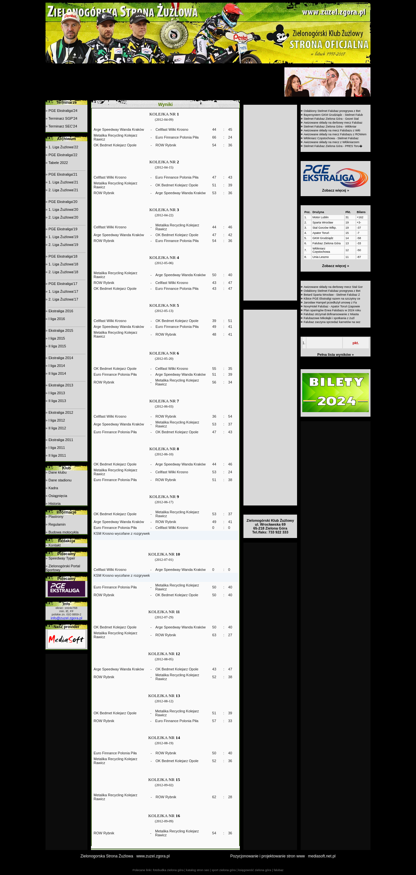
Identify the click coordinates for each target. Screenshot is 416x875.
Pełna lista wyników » (335, 355)
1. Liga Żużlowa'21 (63, 182)
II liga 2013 (57, 401)
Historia (54, 503)
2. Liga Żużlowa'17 (63, 299)
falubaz (278, 870)
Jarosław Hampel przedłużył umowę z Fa (330, 302)
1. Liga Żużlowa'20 (63, 209)
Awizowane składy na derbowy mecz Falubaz (333, 122)
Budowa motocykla (63, 532)
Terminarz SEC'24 (62, 126)
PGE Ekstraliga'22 (62, 155)
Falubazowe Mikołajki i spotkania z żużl (329, 318)
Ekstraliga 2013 (60, 385)
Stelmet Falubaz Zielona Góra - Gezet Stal (331, 118)
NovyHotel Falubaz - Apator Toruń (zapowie (332, 306)
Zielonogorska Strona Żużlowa (107, 856)
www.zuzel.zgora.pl (153, 856)
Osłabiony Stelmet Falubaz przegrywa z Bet (332, 111)
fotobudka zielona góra (168, 870)
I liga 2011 (56, 448)
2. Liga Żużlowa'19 (63, 245)
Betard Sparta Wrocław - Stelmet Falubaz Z (332, 294)
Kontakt (54, 545)
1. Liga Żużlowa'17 (63, 291)
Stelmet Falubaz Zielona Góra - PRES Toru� (333, 146)
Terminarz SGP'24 (62, 118)
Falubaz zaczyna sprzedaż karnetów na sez (332, 322)
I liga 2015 (56, 338)
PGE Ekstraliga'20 (62, 202)
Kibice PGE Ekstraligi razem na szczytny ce (332, 298)
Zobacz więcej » (335, 190)
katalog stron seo (197, 870)
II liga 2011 (57, 455)
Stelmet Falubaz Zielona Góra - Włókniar (330, 126)
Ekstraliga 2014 (60, 358)
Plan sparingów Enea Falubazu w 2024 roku (332, 310)
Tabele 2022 (58, 163)
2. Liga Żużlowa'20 (63, 217)
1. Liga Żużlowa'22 (63, 147)
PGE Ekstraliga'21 (62, 174)
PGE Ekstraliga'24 (62, 111)
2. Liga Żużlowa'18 (63, 272)
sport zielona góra (224, 870)
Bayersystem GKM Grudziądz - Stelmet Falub (333, 114)
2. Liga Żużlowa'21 (63, 190)
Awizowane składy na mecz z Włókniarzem (331, 142)
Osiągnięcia (57, 496)
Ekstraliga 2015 (60, 330)
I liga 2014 (56, 366)
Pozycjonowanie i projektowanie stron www (267, 856)
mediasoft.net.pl (322, 856)
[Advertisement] (164, 82)
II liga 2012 (57, 428)
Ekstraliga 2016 (60, 311)
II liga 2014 (57, 373)
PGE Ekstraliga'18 (62, 256)
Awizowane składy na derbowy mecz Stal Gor (333, 287)
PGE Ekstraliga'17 (62, 284)
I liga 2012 (56, 420)
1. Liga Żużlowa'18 (63, 264)
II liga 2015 (57, 346)
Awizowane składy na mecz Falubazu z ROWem (335, 134)
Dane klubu (57, 472)
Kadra (53, 488)
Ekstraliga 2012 (60, 412)
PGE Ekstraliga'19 (62, 229)
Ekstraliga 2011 (60, 440)
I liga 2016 (56, 319)
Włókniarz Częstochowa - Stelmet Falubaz (331, 138)
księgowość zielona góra (254, 870)
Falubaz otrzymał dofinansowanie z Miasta (331, 314)
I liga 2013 (56, 393)
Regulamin (57, 524)
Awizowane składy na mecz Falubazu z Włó (332, 130)
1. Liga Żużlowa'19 (63, 237)
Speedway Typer (61, 558)
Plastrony (55, 516)
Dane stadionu (60, 480)
